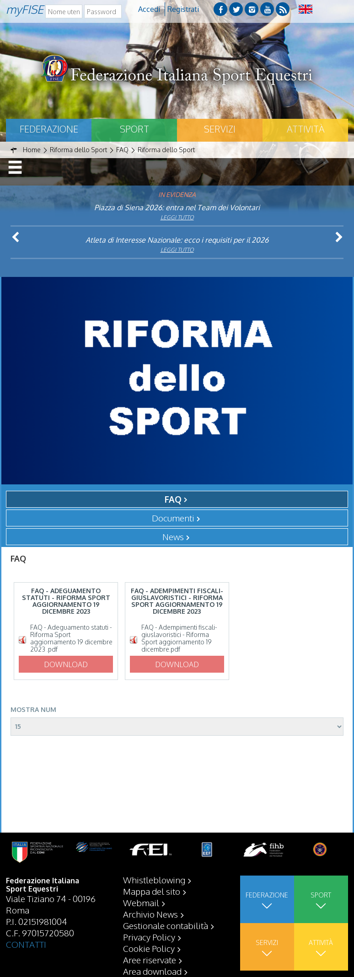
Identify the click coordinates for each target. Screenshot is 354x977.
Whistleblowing (154, 879)
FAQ (173, 499)
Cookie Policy (149, 948)
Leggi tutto (177, 217)
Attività (305, 129)
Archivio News (150, 913)
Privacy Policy (149, 936)
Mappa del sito (151, 891)
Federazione (49, 129)
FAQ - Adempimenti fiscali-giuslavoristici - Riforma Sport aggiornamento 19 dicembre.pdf (179, 638)
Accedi (149, 9)
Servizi (220, 129)
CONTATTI (26, 944)
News (173, 536)
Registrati (183, 9)
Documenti (173, 517)
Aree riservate (149, 959)
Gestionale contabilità (165, 925)
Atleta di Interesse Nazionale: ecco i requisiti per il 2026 (177, 239)
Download (66, 664)
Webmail (141, 902)
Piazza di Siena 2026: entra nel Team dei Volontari (177, 207)
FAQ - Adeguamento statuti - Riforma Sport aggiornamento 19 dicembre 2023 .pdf (71, 638)
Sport (134, 129)
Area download (152, 971)
